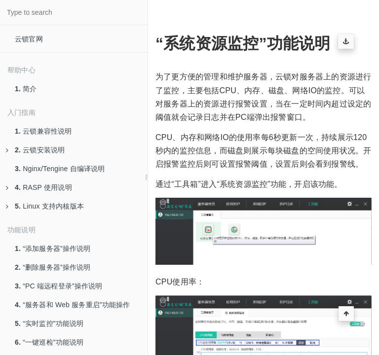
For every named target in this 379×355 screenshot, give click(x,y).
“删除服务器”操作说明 (53, 267)
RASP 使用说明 (39, 187)
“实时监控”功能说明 (49, 323)
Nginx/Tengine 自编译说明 (60, 169)
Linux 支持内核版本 (45, 206)
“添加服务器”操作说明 (53, 248)
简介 (26, 89)
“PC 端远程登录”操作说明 (59, 286)
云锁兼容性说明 (43, 131)
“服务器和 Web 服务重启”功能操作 (72, 305)
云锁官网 (29, 39)
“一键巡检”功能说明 (49, 342)
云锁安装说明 (35, 150)
